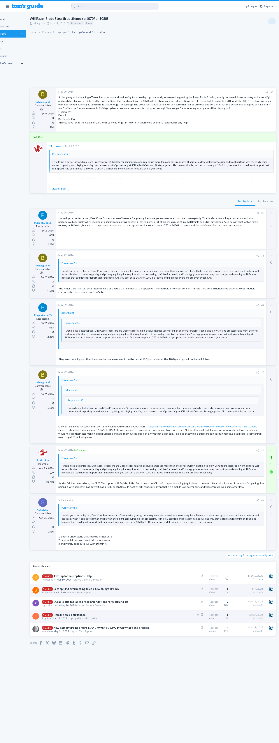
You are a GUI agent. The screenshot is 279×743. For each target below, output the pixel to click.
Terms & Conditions (174, 737)
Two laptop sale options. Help (85, 618)
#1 (212, 92)
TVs (229, 267)
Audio (230, 225)
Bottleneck (90, 23)
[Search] (103, 6)
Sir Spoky (60, 635)
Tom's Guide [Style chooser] (249, 712)
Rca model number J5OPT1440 (250, 317)
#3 (203, 260)
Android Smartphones (238, 310)
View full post (71, 193)
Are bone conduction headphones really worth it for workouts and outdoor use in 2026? (250, 211)
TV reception (240, 257)
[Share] (207, 92)
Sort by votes (206, 205)
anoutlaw (59, 681)
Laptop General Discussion (100, 622)
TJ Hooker (68, 150)
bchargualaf (51, 23)
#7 (203, 535)
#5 (203, 387)
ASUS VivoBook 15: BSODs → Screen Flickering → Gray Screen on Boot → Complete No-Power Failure (250, 236)
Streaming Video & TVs (239, 328)
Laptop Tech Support (92, 635)
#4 (203, 316)
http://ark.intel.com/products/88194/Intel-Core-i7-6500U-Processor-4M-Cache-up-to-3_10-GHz (127, 444)
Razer (102, 23)
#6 (203, 472)
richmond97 (61, 622)
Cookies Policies (125, 737)
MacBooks (232, 285)
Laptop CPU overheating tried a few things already (99, 631)
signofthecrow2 (63, 651)
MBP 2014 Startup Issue (246, 275)
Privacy (149, 737)
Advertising (100, 737)
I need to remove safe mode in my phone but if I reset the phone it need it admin (251, 296)
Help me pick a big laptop (82, 661)
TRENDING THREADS (232, 200)
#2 (203, 217)
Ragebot (59, 664)
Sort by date (185, 205)
